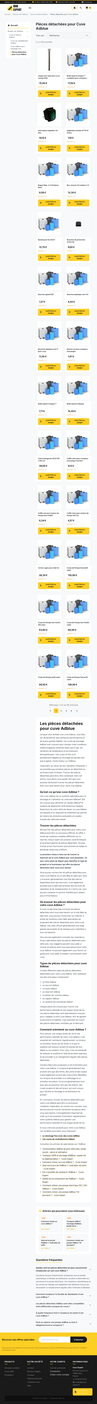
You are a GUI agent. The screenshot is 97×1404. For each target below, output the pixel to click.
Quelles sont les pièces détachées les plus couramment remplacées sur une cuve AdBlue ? (61, 1269)
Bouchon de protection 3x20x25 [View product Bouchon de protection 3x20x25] (76, 241)
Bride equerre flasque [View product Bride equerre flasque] (75, 404)
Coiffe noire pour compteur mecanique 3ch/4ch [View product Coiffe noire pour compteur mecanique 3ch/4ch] (77, 459)
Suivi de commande (57, 1368)
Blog (29, 1386)
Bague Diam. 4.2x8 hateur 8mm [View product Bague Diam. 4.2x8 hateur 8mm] (48, 186)
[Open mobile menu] (30, 8)
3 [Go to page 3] (66, 711)
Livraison (30, 1368)
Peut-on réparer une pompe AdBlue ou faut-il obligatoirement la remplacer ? (56, 1323)
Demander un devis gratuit (81, 1391)
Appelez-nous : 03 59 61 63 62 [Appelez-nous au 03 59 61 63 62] (15, 2)
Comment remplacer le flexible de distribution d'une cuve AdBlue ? (59, 1295)
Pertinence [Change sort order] (54, 35)
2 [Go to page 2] (61, 711)
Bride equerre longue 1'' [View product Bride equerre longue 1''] (47, 404)
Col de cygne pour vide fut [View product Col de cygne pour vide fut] (48, 568)
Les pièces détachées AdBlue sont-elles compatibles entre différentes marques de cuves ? (60, 1305)
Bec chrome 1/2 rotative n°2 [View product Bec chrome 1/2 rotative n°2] (78, 185)
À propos (30, 1375)
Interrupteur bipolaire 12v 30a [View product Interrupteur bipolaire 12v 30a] (48, 131)
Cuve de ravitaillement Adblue (19, 42)
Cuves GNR (9, 1371)
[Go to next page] (77, 711)
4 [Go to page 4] (71, 711)
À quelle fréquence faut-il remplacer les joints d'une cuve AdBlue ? (60, 1314)
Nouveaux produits (12, 1368)
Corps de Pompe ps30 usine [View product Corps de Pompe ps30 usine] (49, 677)
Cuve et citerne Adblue (19, 36)
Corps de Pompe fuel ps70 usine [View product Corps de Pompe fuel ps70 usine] (77, 678)
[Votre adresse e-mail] (54, 1340)
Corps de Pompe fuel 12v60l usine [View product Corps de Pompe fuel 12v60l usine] (78, 623)
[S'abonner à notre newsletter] (78, 1340)
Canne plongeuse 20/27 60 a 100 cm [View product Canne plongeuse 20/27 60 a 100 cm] (48, 459)
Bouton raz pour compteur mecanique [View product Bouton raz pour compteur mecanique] (77, 350)
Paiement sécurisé (34, 1378)
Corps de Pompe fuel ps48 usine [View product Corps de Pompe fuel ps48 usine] (77, 569)
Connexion (55, 1371)
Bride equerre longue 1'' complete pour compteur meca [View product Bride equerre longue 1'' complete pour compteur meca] (77, 77)
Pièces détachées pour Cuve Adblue (19, 53)
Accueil (13, 25)
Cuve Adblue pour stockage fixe (18, 47)
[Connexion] (86, 2)
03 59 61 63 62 (81, 1379)
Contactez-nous (33, 1382)
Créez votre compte (59, 1374)
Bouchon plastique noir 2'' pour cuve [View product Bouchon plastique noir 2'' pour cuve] (48, 350)
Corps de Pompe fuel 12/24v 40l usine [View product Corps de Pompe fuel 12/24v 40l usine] (49, 623)
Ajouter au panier (48, 93)
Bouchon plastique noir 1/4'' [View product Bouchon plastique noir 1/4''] (78, 294)
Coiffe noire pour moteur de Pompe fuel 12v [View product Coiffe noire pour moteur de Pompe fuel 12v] (78, 514)
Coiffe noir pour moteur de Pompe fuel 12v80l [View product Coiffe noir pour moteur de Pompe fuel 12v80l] (48, 514)
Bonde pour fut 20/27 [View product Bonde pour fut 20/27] (46, 240)
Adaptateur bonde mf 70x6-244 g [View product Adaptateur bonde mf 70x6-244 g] (78, 131)
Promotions (9, 1375)
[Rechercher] (81, 8)
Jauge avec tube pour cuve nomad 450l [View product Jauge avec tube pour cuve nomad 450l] (49, 77)
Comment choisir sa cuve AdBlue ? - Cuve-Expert (64, 1162)
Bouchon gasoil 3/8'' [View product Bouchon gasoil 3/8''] (46, 294)
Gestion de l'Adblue (18, 31)
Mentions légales (34, 1371)
